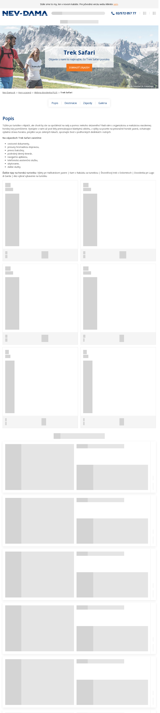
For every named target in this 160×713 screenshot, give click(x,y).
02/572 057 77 (126, 13)
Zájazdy (87, 103)
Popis (55, 103)
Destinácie (71, 103)
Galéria (102, 103)
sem (115, 4)
